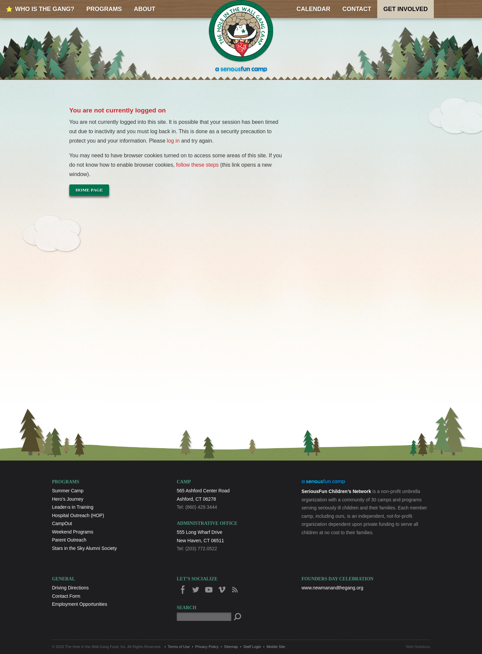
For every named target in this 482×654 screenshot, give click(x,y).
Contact (357, 9)
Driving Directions (70, 587)
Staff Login (252, 647)
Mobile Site (275, 647)
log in (173, 141)
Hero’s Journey (67, 499)
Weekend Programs (72, 532)
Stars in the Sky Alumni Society (84, 548)
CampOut (62, 523)
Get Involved (405, 9)
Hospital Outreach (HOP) (78, 515)
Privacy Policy (207, 647)
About (144, 9)
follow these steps (197, 165)
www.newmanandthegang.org (332, 587)
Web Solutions (418, 647)
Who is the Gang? (44, 9)
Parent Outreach (69, 540)
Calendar (313, 9)
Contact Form (66, 596)
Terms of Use (179, 647)
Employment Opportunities (79, 604)
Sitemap (231, 647)
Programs (104, 9)
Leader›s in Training (72, 507)
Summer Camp (67, 490)
